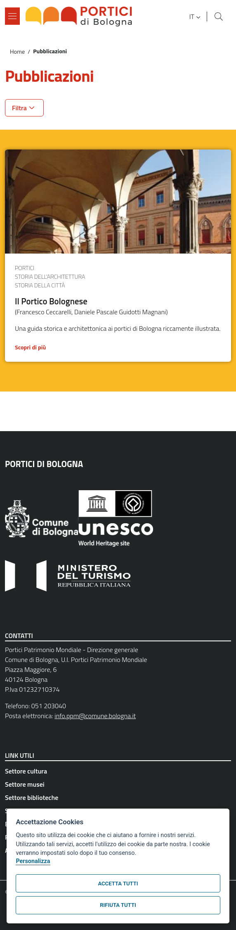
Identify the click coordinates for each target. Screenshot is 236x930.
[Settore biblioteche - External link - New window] (118, 797)
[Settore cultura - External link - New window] (118, 771)
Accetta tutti (118, 883)
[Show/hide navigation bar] (12, 16)
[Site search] (219, 16)
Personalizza (33, 861)
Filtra (19, 108)
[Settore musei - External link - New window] (118, 784)
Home (17, 51)
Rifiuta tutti (118, 905)
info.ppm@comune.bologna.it (95, 716)
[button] (196, 16)
